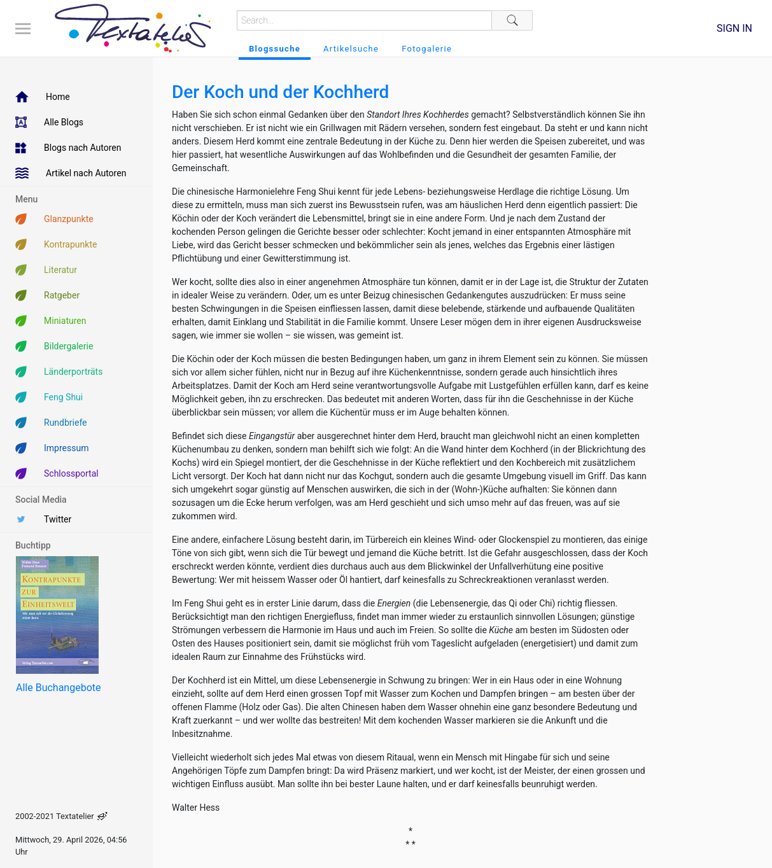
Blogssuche (274, 48)
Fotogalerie (427, 48)
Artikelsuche (351, 48)
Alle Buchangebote (58, 688)
